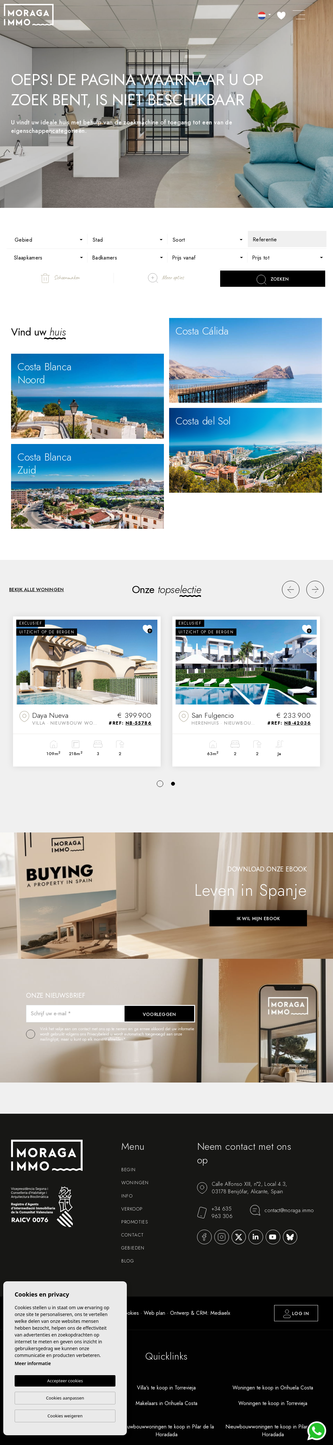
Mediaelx (220, 1313)
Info (127, 1196)
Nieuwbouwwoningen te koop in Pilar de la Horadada (166, 1430)
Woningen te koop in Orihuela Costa (273, 1387)
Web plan (154, 1313)
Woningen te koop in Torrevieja (272, 1403)
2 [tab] (173, 784)
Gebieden (133, 1248)
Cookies (130, 1313)
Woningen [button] (135, 1182)
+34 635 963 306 (215, 1212)
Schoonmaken (60, 278)
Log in (296, 1314)
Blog (127, 1261)
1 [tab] (160, 783)
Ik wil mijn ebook (258, 918)
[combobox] (47, 239)
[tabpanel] (87, 691)
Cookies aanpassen (65, 1398)
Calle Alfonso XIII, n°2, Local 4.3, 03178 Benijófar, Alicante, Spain (242, 1187)
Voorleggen (159, 1014)
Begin (128, 1169)
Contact (132, 1235)
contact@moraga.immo (282, 1210)
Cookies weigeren (65, 1416)
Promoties (135, 1222)
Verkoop (132, 1209)
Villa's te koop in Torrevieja (166, 1387)
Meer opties (165, 278)
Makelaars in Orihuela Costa (166, 1403)
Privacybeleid (98, 1034)
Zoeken (273, 280)
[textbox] (52, 240)
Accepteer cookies (65, 1381)
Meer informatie (33, 1363)
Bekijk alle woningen (36, 589)
